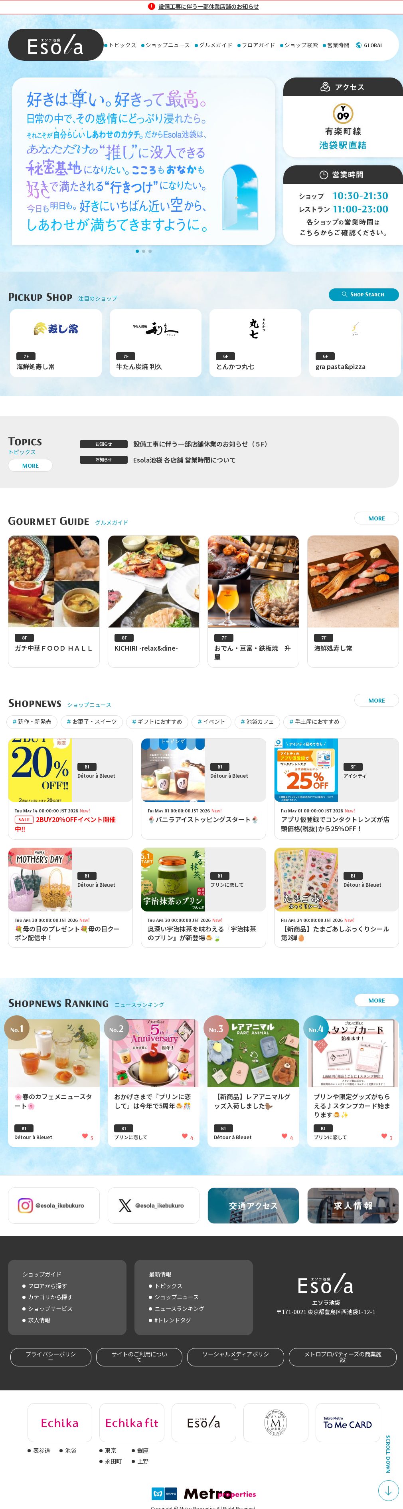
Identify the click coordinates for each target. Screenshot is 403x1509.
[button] (137, 251)
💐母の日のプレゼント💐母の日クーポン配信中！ (67, 938)
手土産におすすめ (317, 721)
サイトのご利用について (139, 1357)
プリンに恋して (131, 1141)
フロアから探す (47, 1285)
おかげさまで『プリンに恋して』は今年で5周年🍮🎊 (152, 1105)
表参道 (41, 1450)
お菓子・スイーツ (94, 721)
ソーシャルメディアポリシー (235, 1357)
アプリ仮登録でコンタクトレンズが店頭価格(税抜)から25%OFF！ (335, 828)
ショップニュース (176, 1297)
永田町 (113, 1461)
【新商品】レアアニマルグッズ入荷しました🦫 (252, 1105)
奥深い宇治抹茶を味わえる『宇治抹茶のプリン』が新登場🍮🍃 (202, 938)
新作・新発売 (34, 721)
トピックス (168, 1285)
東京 (110, 1450)
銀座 (142, 1450)
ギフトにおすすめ (160, 721)
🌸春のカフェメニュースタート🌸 (53, 1105)
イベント (214, 721)
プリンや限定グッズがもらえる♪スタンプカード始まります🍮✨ (352, 1110)
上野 (142, 1461)
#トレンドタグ (172, 1320)
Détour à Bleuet (33, 1141)
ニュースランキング (179, 1308)
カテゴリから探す (50, 1297)
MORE (30, 465)
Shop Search (367, 294)
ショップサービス (50, 1308)
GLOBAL (373, 45)
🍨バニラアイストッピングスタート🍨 (203, 824)
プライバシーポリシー (51, 1357)
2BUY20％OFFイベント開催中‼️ (65, 828)
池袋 (70, 1450)
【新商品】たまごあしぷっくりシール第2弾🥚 (335, 938)
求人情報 (39, 1320)
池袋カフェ (260, 721)
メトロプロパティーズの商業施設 (342, 1357)
